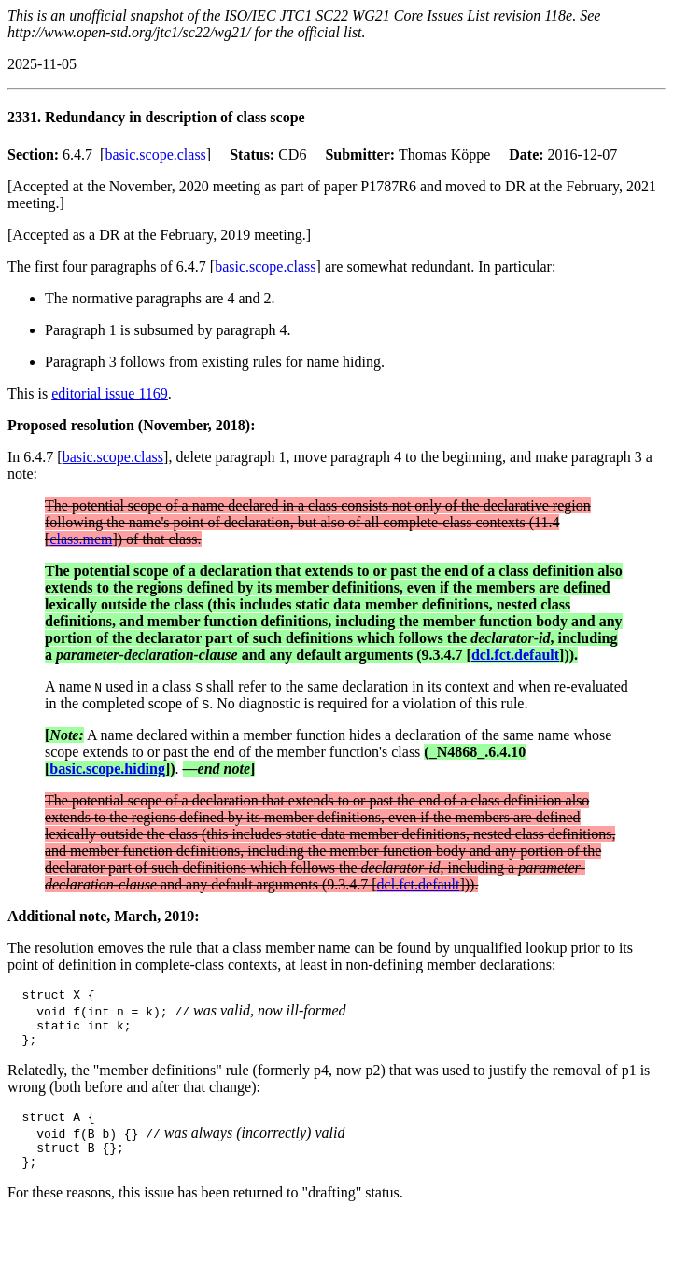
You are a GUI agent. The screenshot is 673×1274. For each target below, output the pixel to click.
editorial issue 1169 (109, 393)
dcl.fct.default (515, 655)
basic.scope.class (155, 154)
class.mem (80, 539)
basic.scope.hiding (107, 769)
